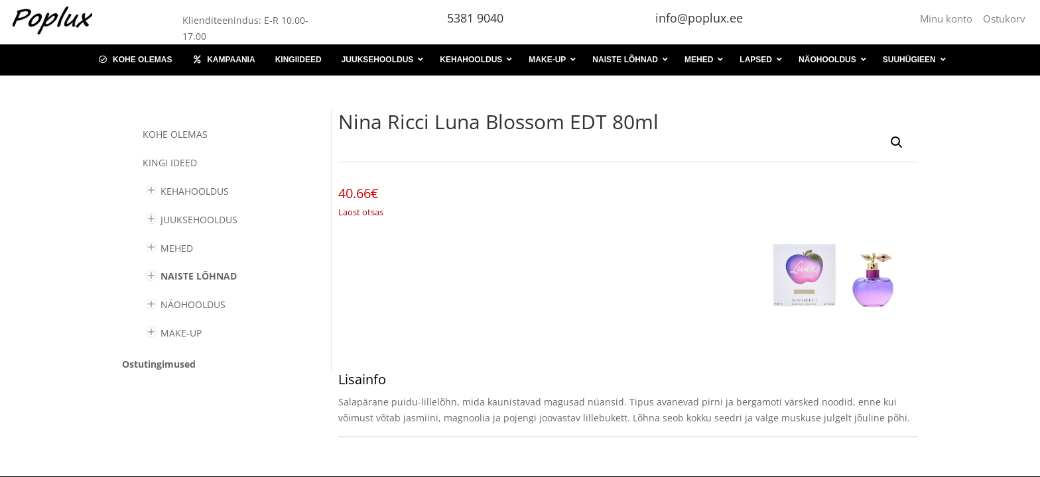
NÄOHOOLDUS (193, 304)
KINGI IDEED (170, 162)
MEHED (177, 248)
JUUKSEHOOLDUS (199, 219)
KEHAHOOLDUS (195, 191)
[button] (897, 142)
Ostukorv (1004, 18)
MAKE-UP (181, 333)
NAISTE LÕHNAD (199, 276)
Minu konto (949, 18)
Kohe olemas (175, 134)
